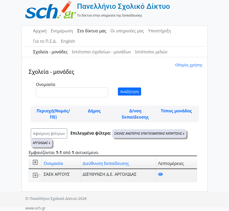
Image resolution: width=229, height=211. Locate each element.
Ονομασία (45, 84)
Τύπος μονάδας (176, 111)
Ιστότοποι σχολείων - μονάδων (101, 52)
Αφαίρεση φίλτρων (49, 133)
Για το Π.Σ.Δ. (45, 41)
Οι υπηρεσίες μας (127, 31)
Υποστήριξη (159, 31)
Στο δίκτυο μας (91, 31)
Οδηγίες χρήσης (188, 64)
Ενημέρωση (62, 31)
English (68, 41)
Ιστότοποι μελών (151, 52)
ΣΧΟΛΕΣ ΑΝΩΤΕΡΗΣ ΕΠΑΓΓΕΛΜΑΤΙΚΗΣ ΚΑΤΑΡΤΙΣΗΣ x (149, 133)
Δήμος (94, 111)
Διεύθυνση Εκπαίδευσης (106, 163)
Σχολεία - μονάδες (50, 52)
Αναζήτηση (129, 91)
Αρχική (40, 31)
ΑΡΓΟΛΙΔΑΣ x (41, 143)
